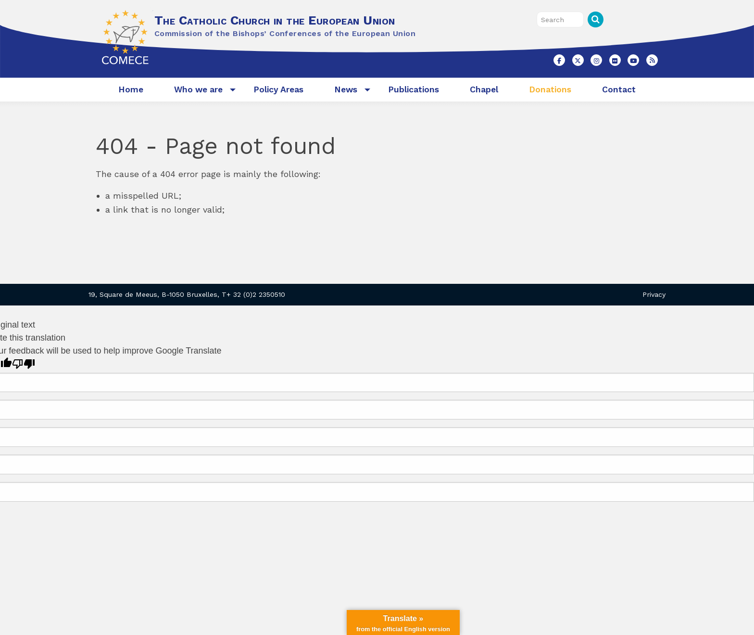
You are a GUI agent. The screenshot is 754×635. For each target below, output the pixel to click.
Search (595, 19)
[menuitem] (131, 90)
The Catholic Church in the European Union (274, 20)
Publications (413, 89)
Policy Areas (278, 89)
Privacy (654, 294)
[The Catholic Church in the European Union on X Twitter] (578, 60)
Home (130, 89)
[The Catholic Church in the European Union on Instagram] (596, 60)
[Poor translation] (23, 363)
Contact (619, 89)
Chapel (484, 89)
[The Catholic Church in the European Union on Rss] (652, 60)
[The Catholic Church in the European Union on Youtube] (633, 60)
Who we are (198, 89)
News (345, 89)
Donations (550, 89)
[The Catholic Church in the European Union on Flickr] (615, 60)
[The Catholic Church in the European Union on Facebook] (559, 60)
